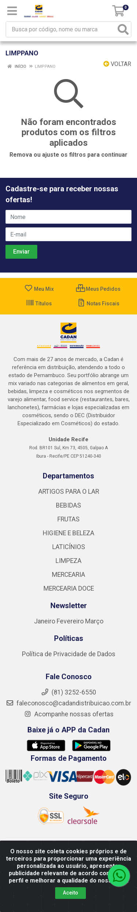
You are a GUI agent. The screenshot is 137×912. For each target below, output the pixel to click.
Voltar (117, 63)
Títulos (39, 303)
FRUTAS (68, 519)
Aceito (70, 893)
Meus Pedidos (98, 289)
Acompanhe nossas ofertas (69, 714)
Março (94, 621)
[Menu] (12, 10)
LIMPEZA (68, 560)
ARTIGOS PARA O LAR (68, 491)
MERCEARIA (68, 574)
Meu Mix (39, 289)
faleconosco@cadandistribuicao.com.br (68, 703)
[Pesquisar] (123, 29)
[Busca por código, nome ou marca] (61, 29)
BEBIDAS (68, 505)
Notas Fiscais (98, 303)
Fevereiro (71, 621)
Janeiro (45, 621)
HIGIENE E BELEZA (68, 533)
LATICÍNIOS (68, 547)
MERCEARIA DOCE (68, 588)
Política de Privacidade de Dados (68, 654)
